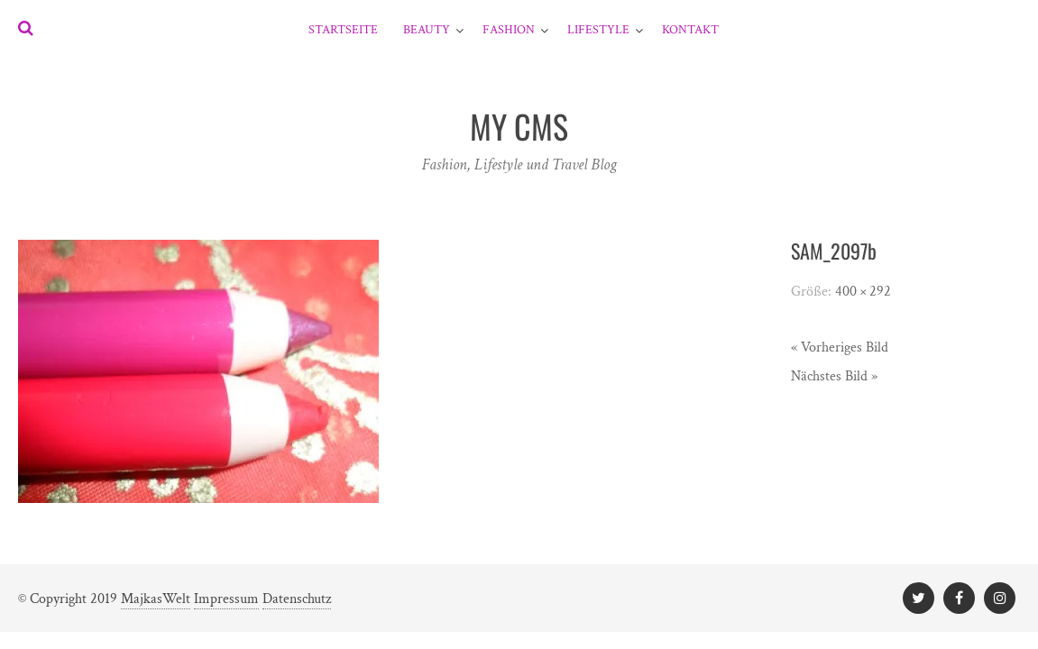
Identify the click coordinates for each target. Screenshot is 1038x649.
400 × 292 (863, 291)
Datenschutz (296, 599)
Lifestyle (598, 30)
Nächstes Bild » (834, 376)
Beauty (426, 30)
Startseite (343, 30)
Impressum (226, 599)
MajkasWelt (155, 599)
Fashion (508, 30)
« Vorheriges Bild (839, 347)
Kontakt (690, 30)
